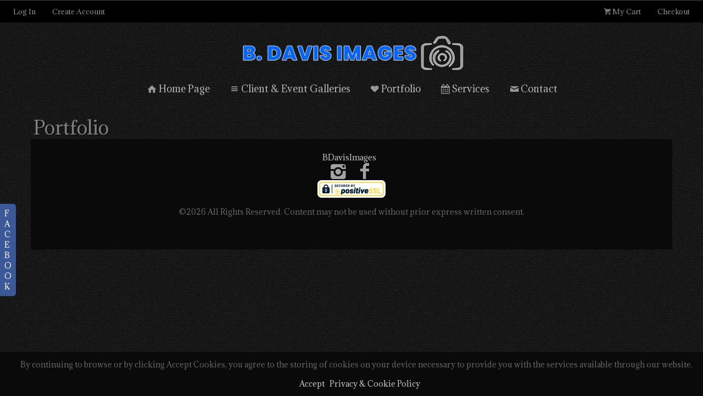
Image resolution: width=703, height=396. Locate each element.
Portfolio (395, 88)
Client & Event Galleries (289, 88)
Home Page (178, 88)
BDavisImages (349, 157)
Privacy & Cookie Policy (375, 383)
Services (464, 88)
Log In (24, 11)
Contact (532, 88)
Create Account (78, 11)
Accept (312, 383)
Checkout (673, 11)
